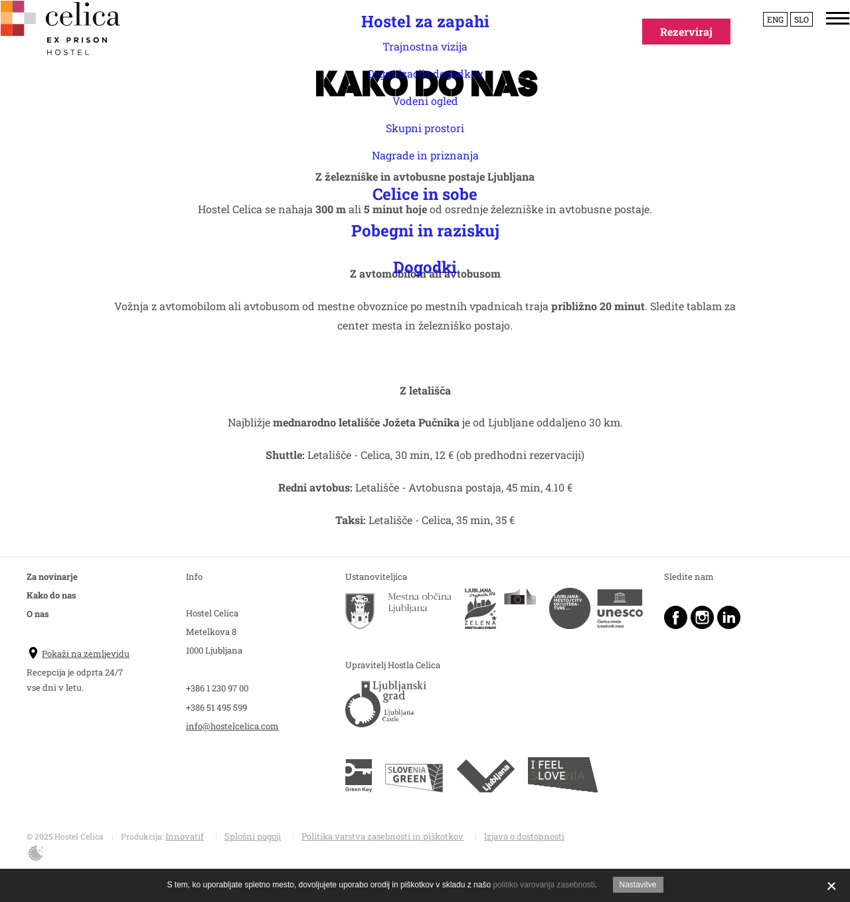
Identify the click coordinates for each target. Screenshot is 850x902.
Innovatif (184, 836)
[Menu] (825, 37)
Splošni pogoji (252, 836)
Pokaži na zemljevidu (78, 654)
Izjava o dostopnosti (524, 836)
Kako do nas (51, 595)
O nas (38, 614)
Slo (789, 38)
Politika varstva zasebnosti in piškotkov (382, 836)
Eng (762, 38)
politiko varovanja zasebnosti (543, 884)
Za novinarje (52, 577)
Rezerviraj (686, 32)
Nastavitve (638, 884)
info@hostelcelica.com (232, 726)
